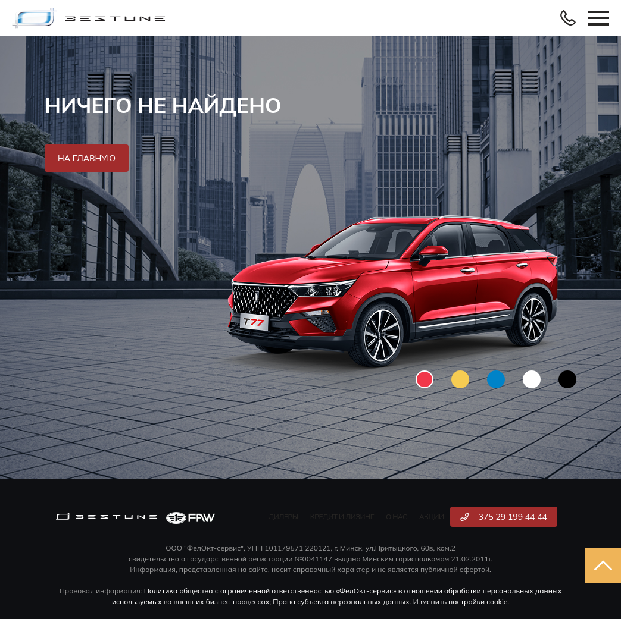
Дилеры (283, 516)
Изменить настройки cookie (460, 601)
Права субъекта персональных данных (341, 601)
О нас (396, 516)
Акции (431, 516)
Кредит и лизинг (342, 516)
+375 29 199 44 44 (503, 516)
